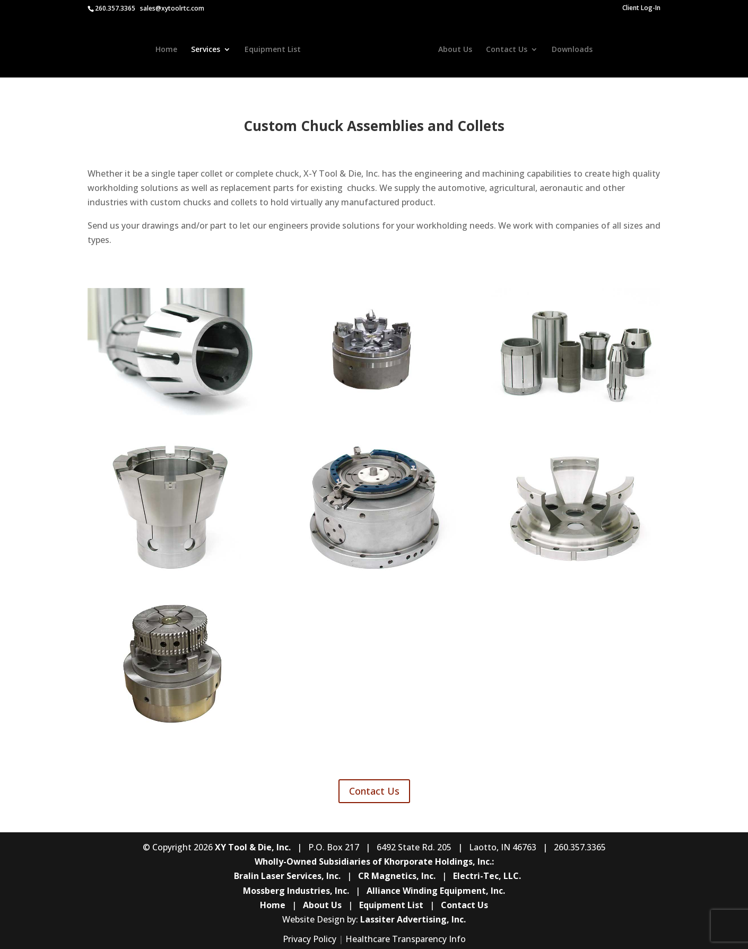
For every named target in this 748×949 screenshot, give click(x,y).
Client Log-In (641, 8)
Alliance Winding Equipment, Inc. (436, 890)
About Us (454, 49)
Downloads (571, 49)
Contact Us (505, 49)
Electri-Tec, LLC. (487, 876)
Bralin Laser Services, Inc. (287, 876)
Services (206, 49)
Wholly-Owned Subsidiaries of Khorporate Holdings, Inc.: (374, 861)
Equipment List (274, 49)
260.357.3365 (115, 8)
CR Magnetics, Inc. (397, 876)
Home (167, 49)
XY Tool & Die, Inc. (253, 847)
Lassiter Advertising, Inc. (413, 919)
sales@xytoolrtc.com (172, 8)
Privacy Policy (309, 939)
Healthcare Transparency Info (405, 939)
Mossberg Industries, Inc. (296, 890)
